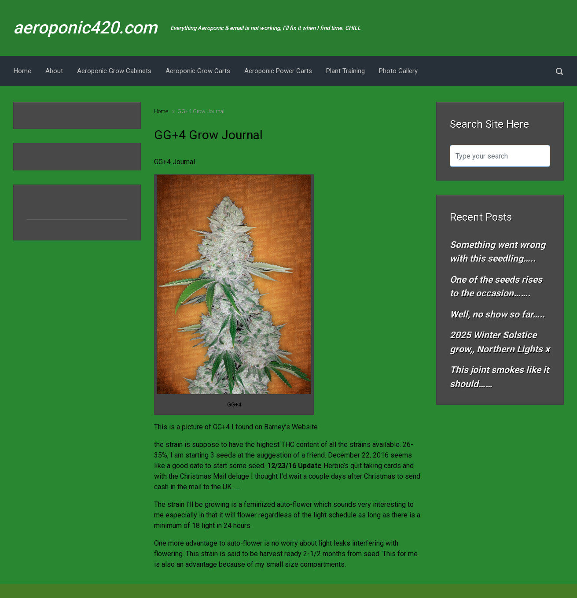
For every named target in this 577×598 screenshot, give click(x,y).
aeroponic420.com (85, 28)
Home (161, 111)
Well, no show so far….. (497, 314)
